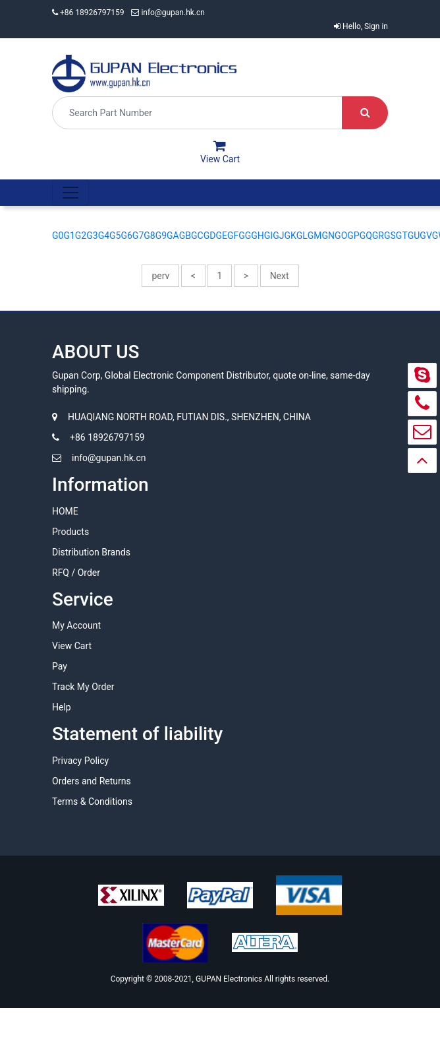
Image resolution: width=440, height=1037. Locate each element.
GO (341, 235)
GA (173, 235)
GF (232, 235)
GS (390, 235)
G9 (161, 235)
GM (315, 235)
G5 (115, 235)
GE (221, 235)
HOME (65, 511)
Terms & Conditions (92, 801)
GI (268, 235)
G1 (68, 235)
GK (290, 235)
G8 (149, 235)
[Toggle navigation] (70, 192)
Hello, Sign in (361, 26)
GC (197, 235)
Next (279, 275)
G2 (80, 235)
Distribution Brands (91, 552)
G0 (57, 235)
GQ (366, 235)
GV (425, 235)
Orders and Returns (91, 781)
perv (160, 275)
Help (61, 707)
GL (302, 235)
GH (257, 235)
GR (378, 235)
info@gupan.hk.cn (168, 12)
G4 (103, 235)
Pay (59, 666)
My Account (76, 625)
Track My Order (83, 686)
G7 (138, 235)
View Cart (72, 646)
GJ (278, 235)
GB (185, 235)
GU (414, 235)
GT (402, 235)
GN (328, 235)
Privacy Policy (80, 760)
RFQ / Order (76, 572)
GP (353, 235)
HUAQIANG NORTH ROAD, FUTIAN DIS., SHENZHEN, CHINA (181, 417)
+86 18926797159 (89, 12)
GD (210, 235)
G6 (126, 235)
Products (70, 531)
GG (244, 235)
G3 (91, 235)
